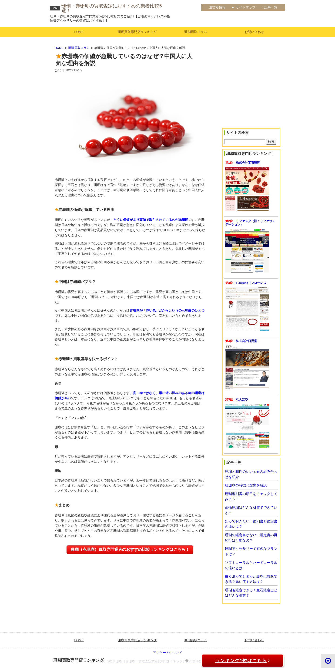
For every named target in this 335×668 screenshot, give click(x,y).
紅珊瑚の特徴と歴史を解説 (246, 485)
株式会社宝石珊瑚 (248, 162)
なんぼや (242, 399)
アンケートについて (167, 653)
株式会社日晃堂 (246, 341)
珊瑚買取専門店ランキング (137, 32)
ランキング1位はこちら (237, 660)
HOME (79, 32)
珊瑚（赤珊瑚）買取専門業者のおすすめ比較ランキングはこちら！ (130, 549)
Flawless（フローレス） (252, 283)
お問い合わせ (254, 32)
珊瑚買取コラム (195, 32)
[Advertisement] (251, 94)
